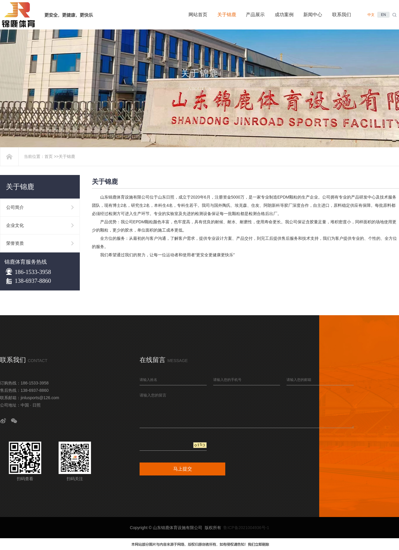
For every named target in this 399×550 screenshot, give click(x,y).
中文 (371, 15)
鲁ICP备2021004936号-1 (246, 527)
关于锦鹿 (67, 156)
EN (383, 15)
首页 (48, 156)
